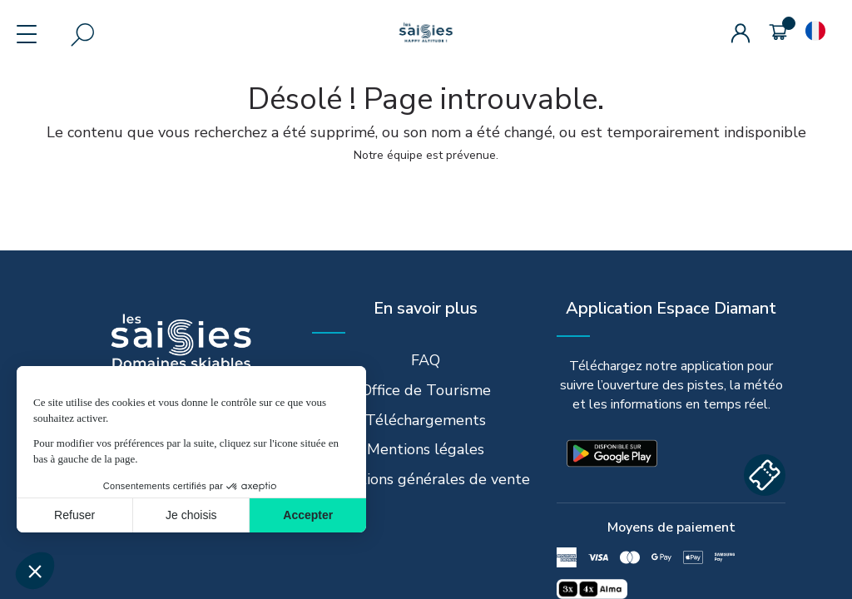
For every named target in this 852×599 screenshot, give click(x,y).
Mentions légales (425, 449)
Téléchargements (425, 420)
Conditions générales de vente (426, 479)
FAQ (425, 360)
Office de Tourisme (426, 390)
